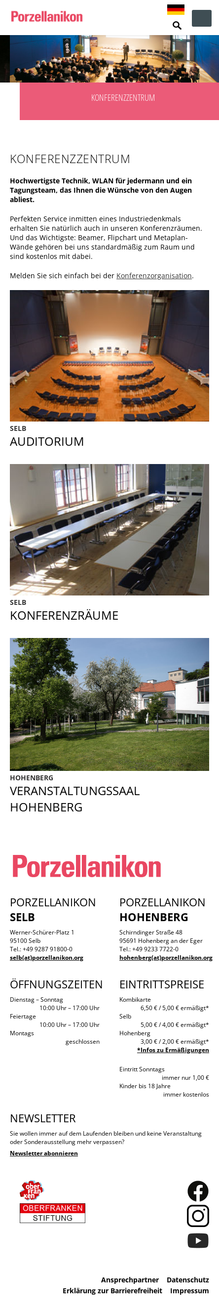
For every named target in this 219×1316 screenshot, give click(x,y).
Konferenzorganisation (154, 275)
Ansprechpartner (130, 1279)
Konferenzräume (109, 610)
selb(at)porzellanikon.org (46, 957)
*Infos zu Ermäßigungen (173, 1050)
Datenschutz (188, 1279)
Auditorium (109, 436)
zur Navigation (202, 18)
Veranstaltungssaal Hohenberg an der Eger (109, 794)
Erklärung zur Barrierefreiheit (112, 1290)
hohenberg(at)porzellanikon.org (166, 957)
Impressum (189, 1290)
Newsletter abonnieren (44, 1153)
